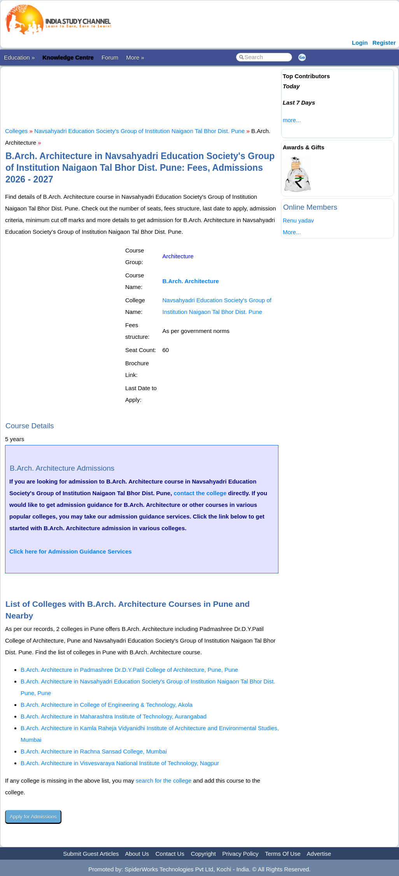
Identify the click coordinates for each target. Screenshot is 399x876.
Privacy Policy (240, 853)
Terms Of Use (283, 853)
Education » (19, 57)
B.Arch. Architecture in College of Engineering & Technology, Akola (106, 704)
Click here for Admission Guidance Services (70, 551)
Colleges (16, 131)
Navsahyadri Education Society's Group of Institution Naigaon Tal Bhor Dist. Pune (139, 131)
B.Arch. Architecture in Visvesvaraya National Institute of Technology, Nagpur (120, 763)
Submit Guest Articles (91, 853)
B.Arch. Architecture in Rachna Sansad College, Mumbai (94, 751)
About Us (137, 853)
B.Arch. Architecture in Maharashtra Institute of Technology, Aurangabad (113, 716)
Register (384, 42)
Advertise (319, 853)
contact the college (199, 493)
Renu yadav (298, 220)
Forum (110, 57)
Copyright (203, 853)
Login (360, 42)
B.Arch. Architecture (191, 281)
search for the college (163, 780)
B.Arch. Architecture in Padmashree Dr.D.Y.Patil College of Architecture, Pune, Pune (129, 669)
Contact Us (170, 853)
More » (135, 57)
